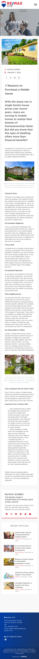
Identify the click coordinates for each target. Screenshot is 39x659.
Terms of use (25, 652)
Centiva (23, 656)
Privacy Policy (15, 652)
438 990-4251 (12, 626)
